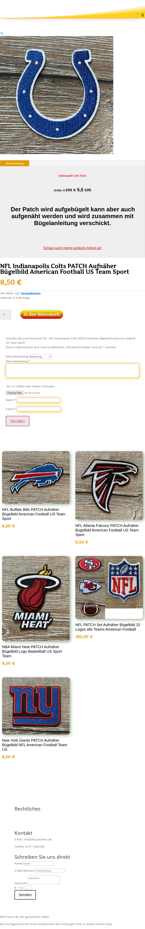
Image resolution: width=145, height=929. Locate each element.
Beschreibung (14, 163)
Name (11, 400)
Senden (17, 421)
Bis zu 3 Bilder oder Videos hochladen (31, 386)
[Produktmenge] (5, 314)
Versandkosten (31, 293)
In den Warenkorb (41, 314)
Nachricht (21, 883)
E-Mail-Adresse (24, 870)
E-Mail (11, 409)
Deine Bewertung (17, 356)
